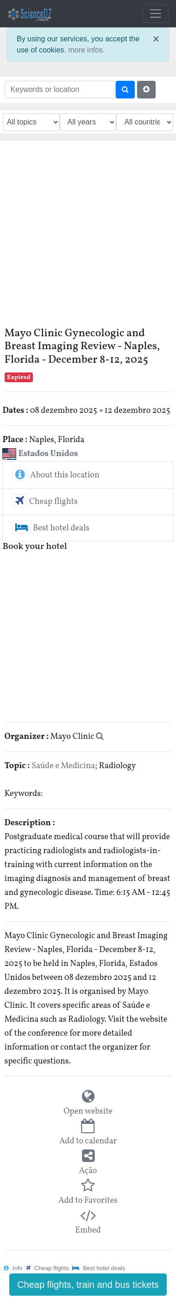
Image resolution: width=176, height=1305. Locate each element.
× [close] (156, 39)
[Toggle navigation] (156, 13)
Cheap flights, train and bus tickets (88, 1284)
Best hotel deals (50, 528)
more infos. (86, 50)
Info (12, 1268)
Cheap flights (44, 502)
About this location (55, 475)
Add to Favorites (87, 1201)
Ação (88, 1171)
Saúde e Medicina (63, 766)
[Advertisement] (87, 237)
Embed (88, 1230)
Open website (88, 1111)
